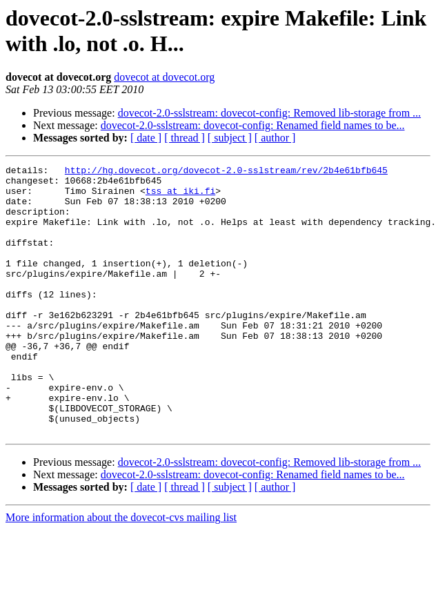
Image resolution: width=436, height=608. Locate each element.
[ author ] (275, 138)
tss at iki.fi (180, 196)
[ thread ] (184, 138)
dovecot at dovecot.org (164, 77)
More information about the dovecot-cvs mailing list (121, 571)
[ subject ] (230, 138)
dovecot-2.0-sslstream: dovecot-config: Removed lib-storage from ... (269, 113)
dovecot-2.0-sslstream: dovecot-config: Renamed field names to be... (253, 125)
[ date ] (145, 138)
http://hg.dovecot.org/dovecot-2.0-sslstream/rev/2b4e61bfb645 (226, 172)
